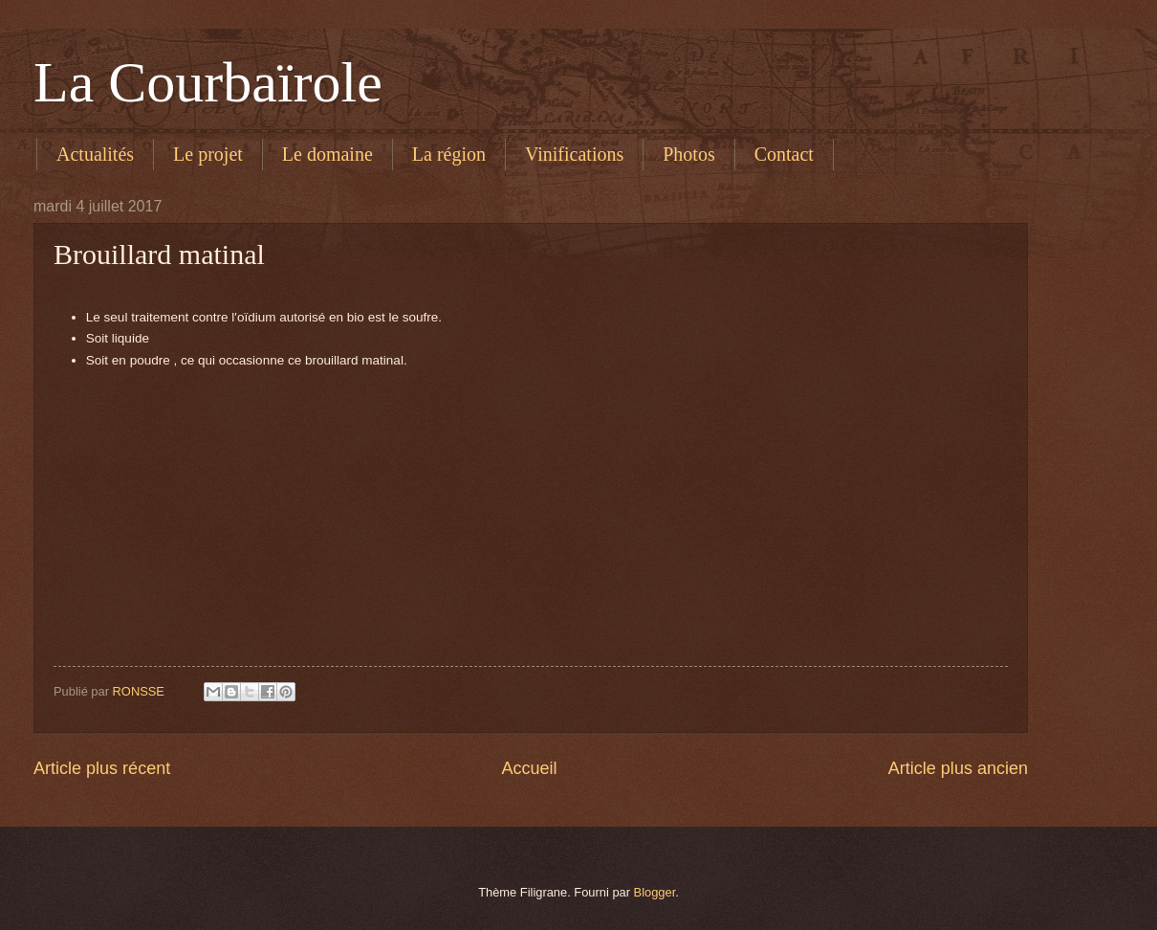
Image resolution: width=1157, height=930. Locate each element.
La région (449, 154)
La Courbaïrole (207, 82)
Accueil (529, 768)
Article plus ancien (958, 768)
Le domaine (327, 154)
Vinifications (574, 154)
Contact (784, 154)
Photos (688, 154)
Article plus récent (101, 768)
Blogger (655, 892)
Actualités (95, 154)
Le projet (208, 154)
